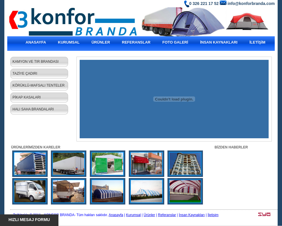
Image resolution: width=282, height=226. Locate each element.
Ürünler (149, 215)
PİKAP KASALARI (27, 97)
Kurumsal (133, 215)
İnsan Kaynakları (192, 215)
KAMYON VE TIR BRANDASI (35, 62)
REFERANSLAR (136, 42)
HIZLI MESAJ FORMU (29, 219)
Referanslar (167, 215)
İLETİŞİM (257, 42)
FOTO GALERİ (175, 42)
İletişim (213, 215)
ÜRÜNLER (101, 42)
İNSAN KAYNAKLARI (219, 42)
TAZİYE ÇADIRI (25, 73)
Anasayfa (116, 215)
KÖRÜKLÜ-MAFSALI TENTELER (39, 85)
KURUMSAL (68, 42)
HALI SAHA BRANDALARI (33, 109)
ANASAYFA (36, 42)
